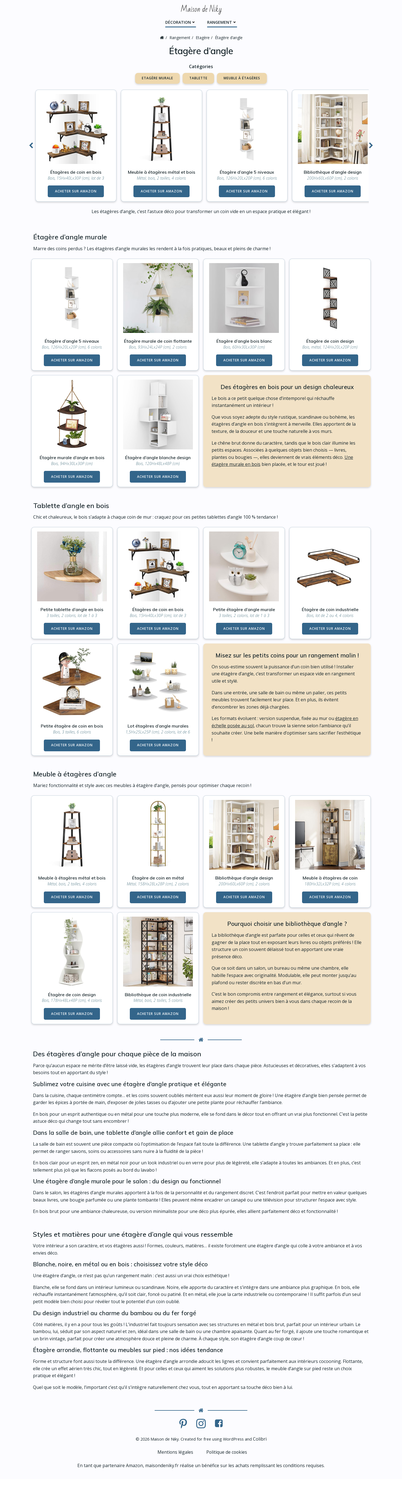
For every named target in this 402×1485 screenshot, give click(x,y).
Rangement (222, 22)
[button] (31, 145)
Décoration (180, 22)
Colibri (267, 1444)
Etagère (203, 37)
